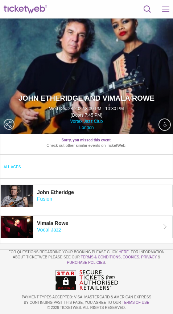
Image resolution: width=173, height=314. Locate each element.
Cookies (131, 257)
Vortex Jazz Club (86, 121)
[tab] (86, 196)
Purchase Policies (86, 263)
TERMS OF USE (135, 303)
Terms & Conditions (101, 257)
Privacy (149, 257)
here (124, 252)
